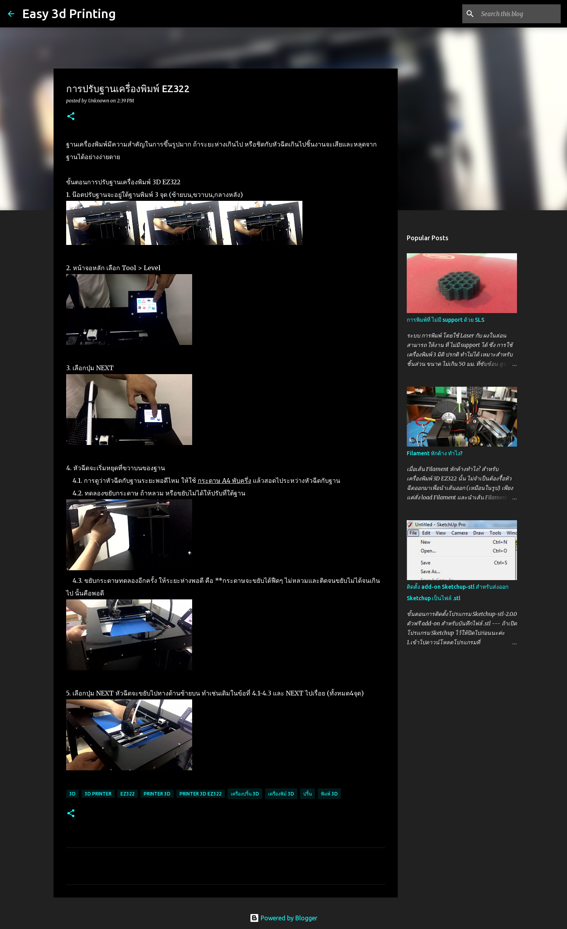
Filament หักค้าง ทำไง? (435, 453)
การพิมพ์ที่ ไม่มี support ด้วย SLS (445, 320)
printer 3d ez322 (201, 793)
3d (72, 793)
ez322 (127, 793)
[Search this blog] (519, 13)
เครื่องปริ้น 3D (245, 793)
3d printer (98, 793)
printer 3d (157, 793)
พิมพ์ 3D (329, 793)
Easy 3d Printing (69, 13)
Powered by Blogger (283, 918)
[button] (71, 116)
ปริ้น (307, 793)
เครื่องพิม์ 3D (281, 793)
